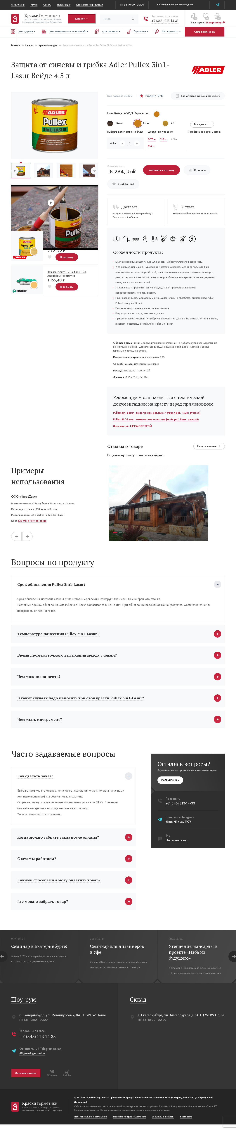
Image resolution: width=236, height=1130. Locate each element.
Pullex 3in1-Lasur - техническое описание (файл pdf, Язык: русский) (156, 419)
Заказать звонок (25, 1079)
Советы (47, 4)
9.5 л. (151, 146)
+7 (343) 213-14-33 (164, 20)
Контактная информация (89, 4)
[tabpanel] (158, 503)
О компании (18, 4)
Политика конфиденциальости (129, 1122)
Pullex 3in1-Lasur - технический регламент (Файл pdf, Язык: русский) (156, 413)
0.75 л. (152, 139)
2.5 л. (163, 139)
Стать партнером (204, 32)
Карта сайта (186, 1122)
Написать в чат (177, 843)
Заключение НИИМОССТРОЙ (132, 426)
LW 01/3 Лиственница (32, 520)
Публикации (63, 4)
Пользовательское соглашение (90, 1122)
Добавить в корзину (161, 170)
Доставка (129, 206)
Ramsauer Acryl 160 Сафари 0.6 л (66, 272)
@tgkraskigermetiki (32, 1059)
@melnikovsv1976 (179, 824)
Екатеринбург (215, 22)
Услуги (33, 4)
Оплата (188, 206)
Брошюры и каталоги (163, 1122)
